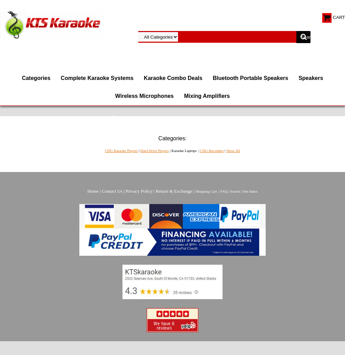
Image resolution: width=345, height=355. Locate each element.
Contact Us (112, 191)
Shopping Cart (206, 191)
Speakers (310, 78)
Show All (233, 151)
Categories (36, 78)
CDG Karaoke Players (121, 151)
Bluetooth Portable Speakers (250, 78)
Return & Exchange (174, 191)
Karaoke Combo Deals (173, 78)
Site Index (250, 191)
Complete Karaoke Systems (97, 78)
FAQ (224, 191)
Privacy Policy (139, 191)
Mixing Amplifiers (207, 96)
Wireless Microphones (144, 96)
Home (93, 191)
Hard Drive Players (154, 151)
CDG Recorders (212, 151)
